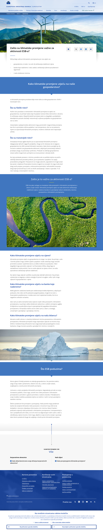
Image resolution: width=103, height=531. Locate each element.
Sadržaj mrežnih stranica (13, 496)
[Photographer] (95, 42)
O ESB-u (76, 6)
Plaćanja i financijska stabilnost (34, 10)
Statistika (48, 10)
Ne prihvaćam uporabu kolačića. (29, 527)
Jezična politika (66, 492)
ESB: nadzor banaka (88, 10)
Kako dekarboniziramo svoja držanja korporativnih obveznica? (28, 462)
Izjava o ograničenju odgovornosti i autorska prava (51, 481)
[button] (91, 3)
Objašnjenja (25, 13)
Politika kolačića (67, 487)
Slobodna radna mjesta (29, 481)
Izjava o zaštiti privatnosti (41, 522)
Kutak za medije (74, 10)
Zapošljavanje (91, 6)
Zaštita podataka (67, 481)
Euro (55, 10)
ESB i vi (83, 6)
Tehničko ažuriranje (48, 485)
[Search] (81, 3)
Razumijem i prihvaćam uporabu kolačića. (74, 527)
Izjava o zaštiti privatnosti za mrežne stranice (70, 484)
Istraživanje (64, 10)
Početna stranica (11, 13)
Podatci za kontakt (27, 488)
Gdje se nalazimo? (27, 491)
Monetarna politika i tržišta (15, 10)
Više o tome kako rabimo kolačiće (61, 522)
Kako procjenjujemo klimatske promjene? (71, 461)
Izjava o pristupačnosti (69, 489)
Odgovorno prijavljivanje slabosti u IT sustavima (49, 487)
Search (89, 3)
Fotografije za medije (28, 486)
